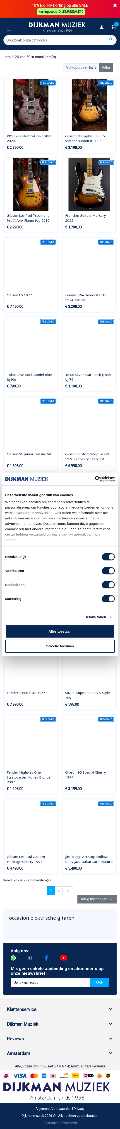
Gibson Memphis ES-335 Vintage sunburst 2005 (85, 138)
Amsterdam (18, 1053)
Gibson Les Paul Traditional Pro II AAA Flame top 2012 (28, 218)
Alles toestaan (60, 631)
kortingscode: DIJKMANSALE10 (61, 12)
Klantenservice (21, 1009)
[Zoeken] (60, 40)
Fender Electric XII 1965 (26, 692)
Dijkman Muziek (22, 1024)
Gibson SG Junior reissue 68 (29, 454)
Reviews (15, 1038)
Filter (106, 67)
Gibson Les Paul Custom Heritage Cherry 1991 (26, 859)
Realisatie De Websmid (60, 1123)
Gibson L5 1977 (19, 295)
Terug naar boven (97, 899)
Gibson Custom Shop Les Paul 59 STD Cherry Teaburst (88, 456)
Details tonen (95, 617)
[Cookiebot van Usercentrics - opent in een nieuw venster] (95, 479)
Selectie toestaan (60, 646)
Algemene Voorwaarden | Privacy (60, 1109)
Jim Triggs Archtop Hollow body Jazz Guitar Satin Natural (89, 859)
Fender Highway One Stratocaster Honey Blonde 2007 (28, 777)
